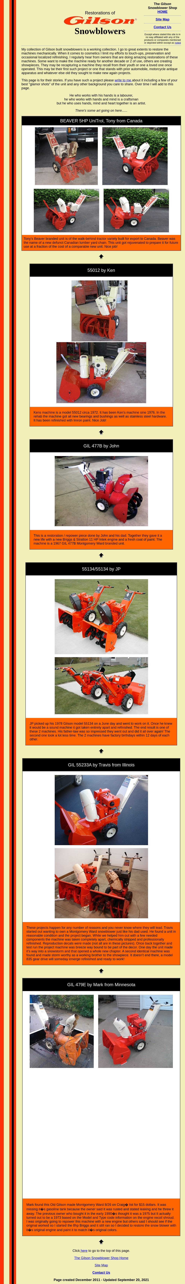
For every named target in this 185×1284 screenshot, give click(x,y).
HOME (162, 12)
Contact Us (162, 27)
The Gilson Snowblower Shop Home (101, 1258)
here (84, 1251)
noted (178, 42)
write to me (123, 80)
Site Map (162, 19)
